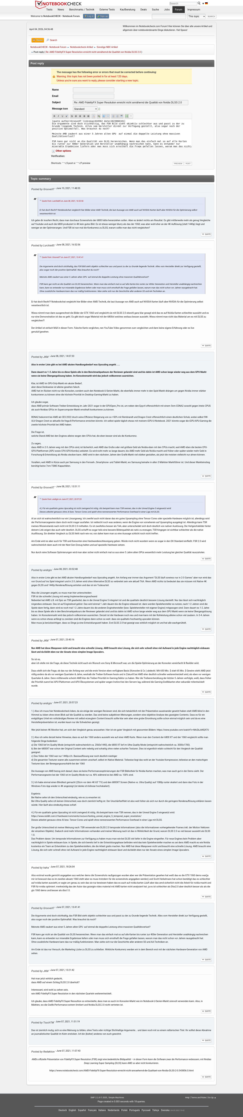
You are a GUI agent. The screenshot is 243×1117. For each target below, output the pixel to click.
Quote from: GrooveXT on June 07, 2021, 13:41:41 (62, 257)
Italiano (102, 1110)
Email (55, 96)
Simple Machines (116, 1097)
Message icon (60, 108)
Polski (124, 1110)
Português (134, 1110)
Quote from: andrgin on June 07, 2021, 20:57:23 (61, 499)
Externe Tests (107, 9)
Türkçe (155, 1110)
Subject (56, 102)
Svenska (165, 1110)
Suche (155, 9)
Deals (143, 9)
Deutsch (63, 1110)
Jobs (167, 9)
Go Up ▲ (212, 1097)
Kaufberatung (127, 9)
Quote (206, 234)
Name (55, 89)
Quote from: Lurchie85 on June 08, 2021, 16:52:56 (62, 201)
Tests (49, 9)
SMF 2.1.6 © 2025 (98, 1097)
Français (92, 1110)
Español (82, 1110)
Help (187, 1097)
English (72, 1110)
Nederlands (113, 1110)
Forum (178, 9)
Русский (146, 1110)
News (61, 9)
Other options (63, 150)
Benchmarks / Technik (81, 9)
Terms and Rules (198, 1097)
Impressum (193, 9)
